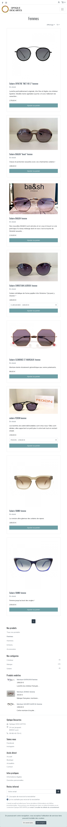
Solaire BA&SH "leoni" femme (20, 154)
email (32, 807)
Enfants (10, 645)
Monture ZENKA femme (26, 692)
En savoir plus (28, 823)
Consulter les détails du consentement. (46, 807)
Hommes (10, 641)
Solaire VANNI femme (17, 510)
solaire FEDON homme (17, 418)
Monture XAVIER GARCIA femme (29, 704)
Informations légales (14, 777)
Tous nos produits (13, 632)
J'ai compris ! (41, 823)
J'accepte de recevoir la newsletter (22, 796)
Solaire (33, 668)
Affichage (50, 25)
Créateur (33, 660)
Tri (57, 25)
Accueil (9, 756)
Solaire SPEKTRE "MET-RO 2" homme (23, 83)
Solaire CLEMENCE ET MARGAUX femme (24, 359)
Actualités (10, 763)
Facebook (10, 743)
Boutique (10, 760)
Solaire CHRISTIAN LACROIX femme (23, 285)
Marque (33, 664)
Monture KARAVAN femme (27, 679)
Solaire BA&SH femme (18, 218)
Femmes (10, 636)
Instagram (10, 746)
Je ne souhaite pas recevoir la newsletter (24, 799)
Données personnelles (15, 780)
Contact (10, 767)
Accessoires (11, 649)
